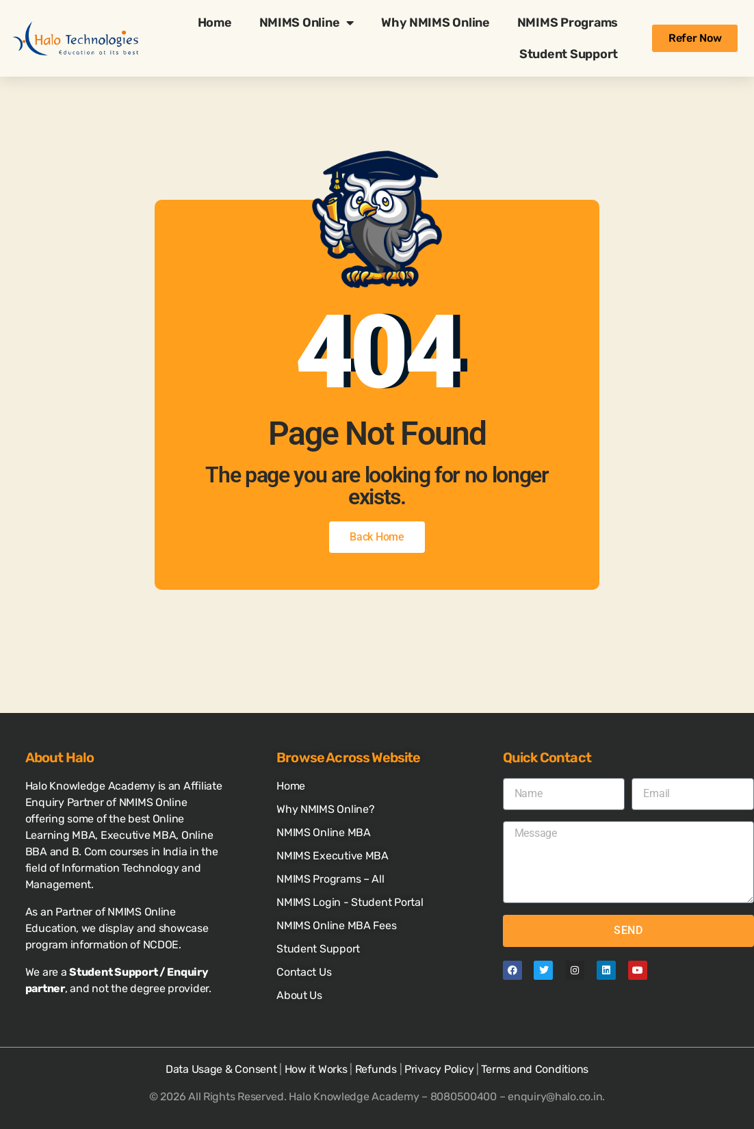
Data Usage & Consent (221, 1069)
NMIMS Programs (567, 22)
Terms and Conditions (534, 1069)
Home (215, 22)
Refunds (376, 1069)
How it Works (316, 1069)
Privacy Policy (438, 1069)
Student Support (568, 54)
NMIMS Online (306, 23)
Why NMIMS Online (435, 22)
